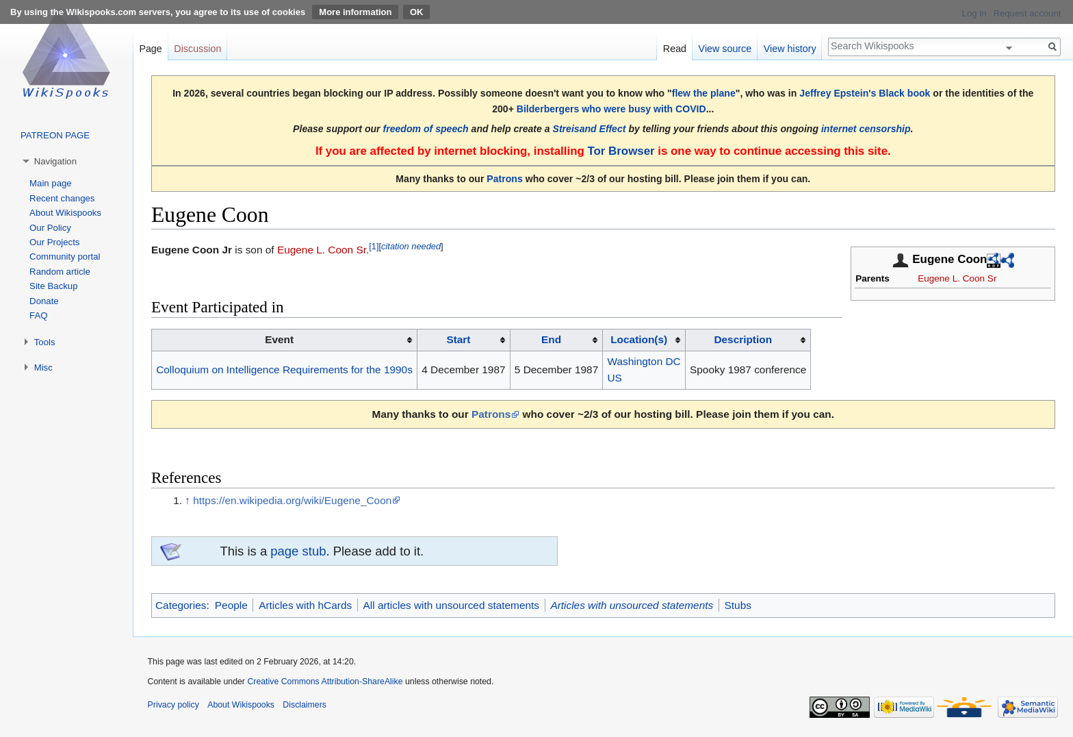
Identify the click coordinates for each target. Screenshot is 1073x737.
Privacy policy (173, 705)
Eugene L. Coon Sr (957, 278)
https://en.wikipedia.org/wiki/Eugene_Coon (292, 500)
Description (743, 339)
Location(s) (638, 339)
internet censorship (866, 128)
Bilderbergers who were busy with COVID (611, 108)
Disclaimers (304, 705)
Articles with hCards (305, 605)
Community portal (64, 256)
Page (150, 48)
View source (725, 48)
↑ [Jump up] (187, 500)
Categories (180, 605)
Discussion (197, 48)
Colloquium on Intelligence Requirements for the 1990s (284, 369)
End (551, 339)
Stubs (738, 605)
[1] (373, 246)
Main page (50, 183)
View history (790, 48)
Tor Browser (620, 151)
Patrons (504, 178)
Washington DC (644, 361)
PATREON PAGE (55, 135)
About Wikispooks (65, 213)
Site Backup (53, 286)
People (231, 605)
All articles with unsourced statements (451, 605)
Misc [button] (43, 367)
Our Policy (50, 228)
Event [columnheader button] (279, 339)
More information (355, 12)
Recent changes (61, 198)
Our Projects (54, 242)
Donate (44, 301)
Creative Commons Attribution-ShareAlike (324, 681)
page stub (298, 551)
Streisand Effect (589, 128)
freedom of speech (426, 128)
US (615, 378)
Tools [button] (44, 342)
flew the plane (704, 93)
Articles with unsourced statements (631, 605)
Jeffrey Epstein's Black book (864, 93)
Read (674, 48)
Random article (59, 271)
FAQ (38, 315)
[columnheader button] (463, 340)
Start (458, 339)
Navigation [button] (55, 161)
